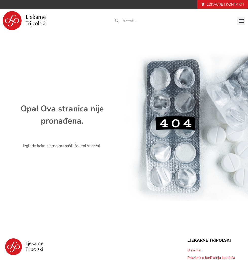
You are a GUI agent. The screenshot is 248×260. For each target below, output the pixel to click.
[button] (241, 21)
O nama (193, 250)
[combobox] (141, 20)
